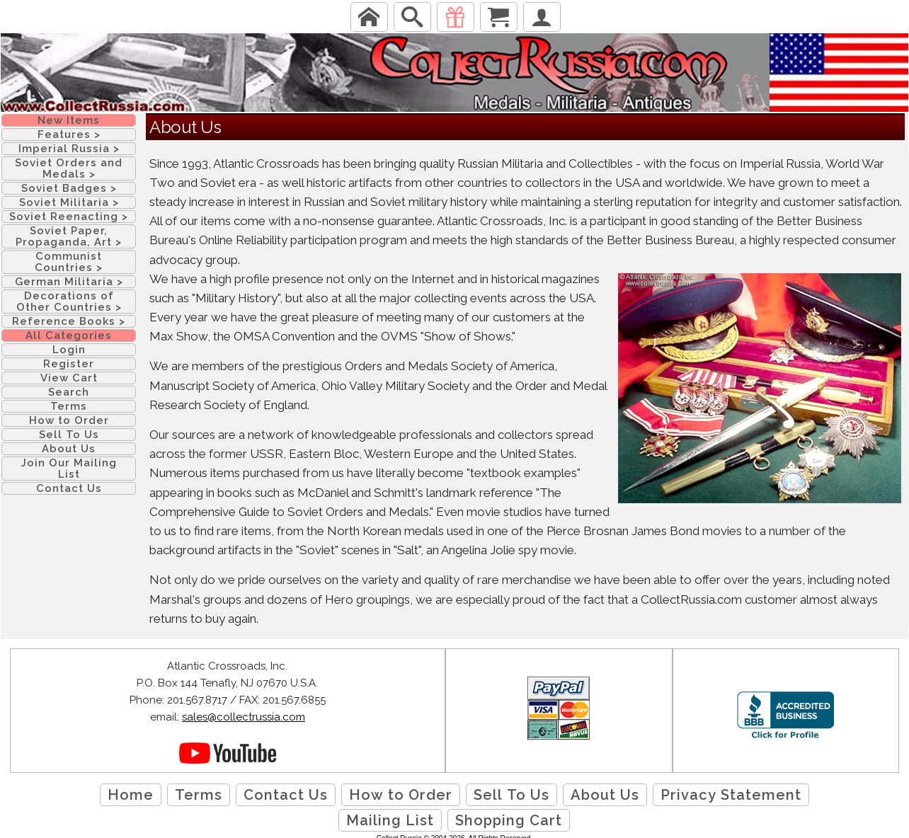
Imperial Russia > (69, 148)
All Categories (68, 335)
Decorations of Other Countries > (69, 301)
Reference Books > (68, 321)
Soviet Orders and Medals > (68, 168)
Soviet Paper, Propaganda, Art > (69, 236)
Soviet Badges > (69, 188)
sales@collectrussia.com (243, 717)
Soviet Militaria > (69, 202)
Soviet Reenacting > (68, 216)
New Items (69, 120)
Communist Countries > (69, 262)
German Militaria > (69, 281)
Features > (69, 134)
